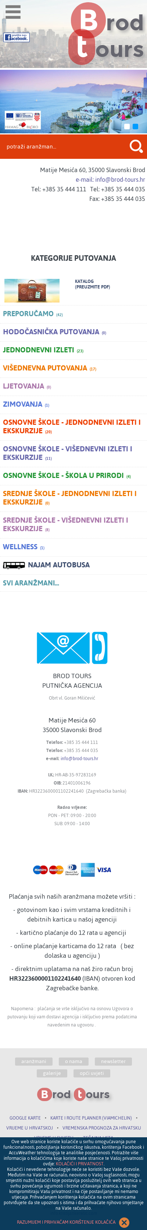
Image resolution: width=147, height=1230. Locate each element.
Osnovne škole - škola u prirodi (67, 476)
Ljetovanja (27, 386)
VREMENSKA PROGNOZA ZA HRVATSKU (101, 1128)
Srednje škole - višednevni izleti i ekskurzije (65, 525)
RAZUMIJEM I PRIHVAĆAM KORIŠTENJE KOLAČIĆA (73, 1223)
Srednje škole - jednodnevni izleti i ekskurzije (70, 498)
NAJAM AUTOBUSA (46, 565)
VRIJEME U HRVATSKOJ (29, 1128)
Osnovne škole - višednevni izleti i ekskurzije (67, 453)
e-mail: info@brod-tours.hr (110, 179)
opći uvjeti (92, 1073)
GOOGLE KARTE (25, 1118)
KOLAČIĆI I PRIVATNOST (80, 1164)
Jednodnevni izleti (43, 350)
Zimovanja (26, 405)
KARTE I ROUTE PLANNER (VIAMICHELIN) (91, 1118)
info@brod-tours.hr (79, 759)
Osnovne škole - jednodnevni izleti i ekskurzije (72, 427)
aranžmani (33, 1062)
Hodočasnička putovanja (54, 332)
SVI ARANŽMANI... (31, 583)
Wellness (23, 547)
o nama (73, 1062)
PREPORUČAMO (33, 314)
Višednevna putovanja (49, 368)
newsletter (113, 1062)
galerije (52, 1073)
